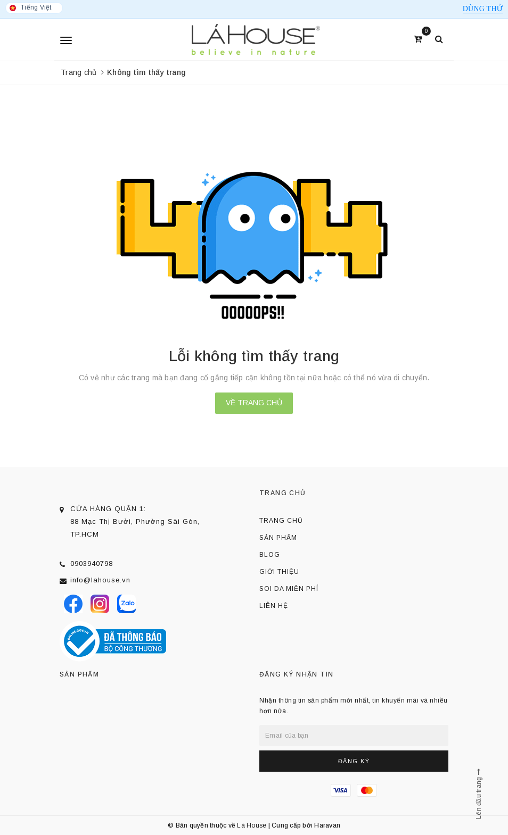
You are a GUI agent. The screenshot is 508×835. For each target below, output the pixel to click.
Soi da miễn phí (288, 588)
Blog (269, 554)
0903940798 (91, 563)
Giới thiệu (279, 571)
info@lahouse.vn (100, 580)
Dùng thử (483, 9)
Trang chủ (281, 520)
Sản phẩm (278, 537)
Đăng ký (354, 761)
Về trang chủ (254, 402)
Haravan (327, 825)
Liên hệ (273, 605)
